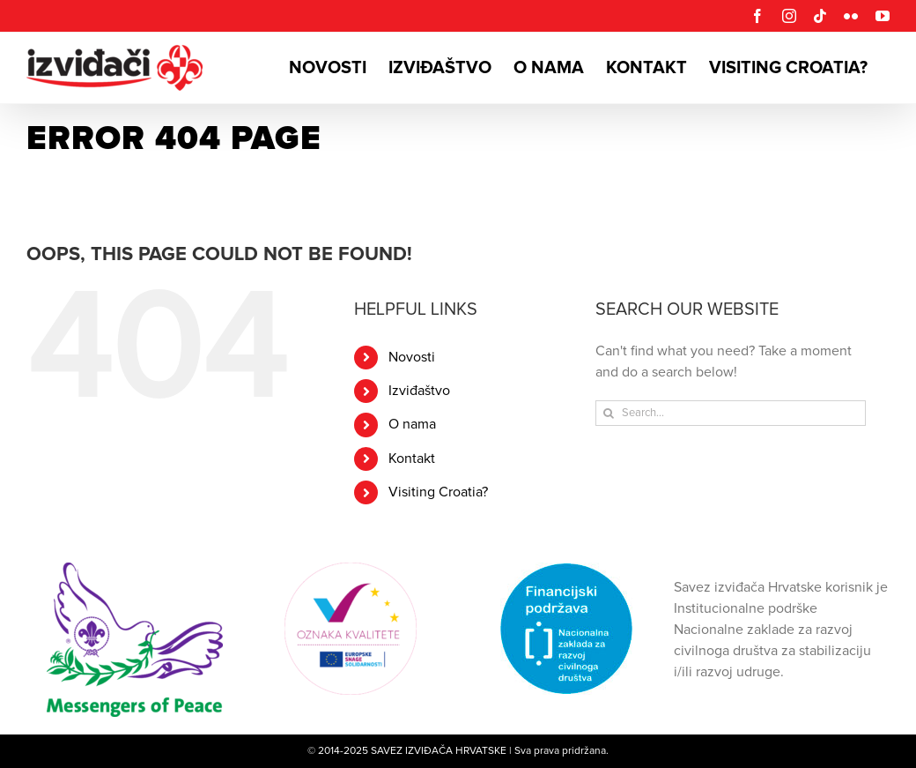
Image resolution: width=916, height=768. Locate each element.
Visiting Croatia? (438, 492)
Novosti (411, 357)
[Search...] (730, 413)
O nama (412, 424)
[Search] (608, 413)
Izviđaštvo (419, 391)
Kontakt (411, 458)
